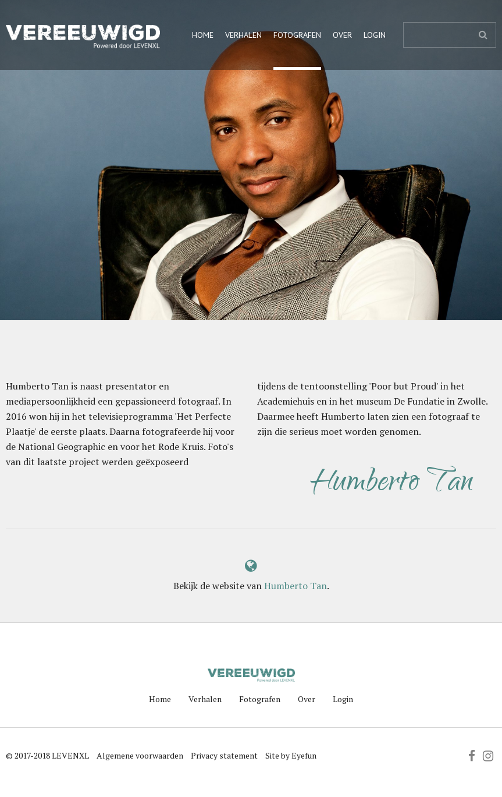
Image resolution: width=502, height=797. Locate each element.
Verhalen (243, 35)
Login (375, 35)
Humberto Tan (295, 585)
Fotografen (297, 35)
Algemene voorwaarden (140, 755)
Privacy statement (224, 755)
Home (202, 35)
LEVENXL (70, 755)
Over (342, 35)
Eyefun (303, 755)
